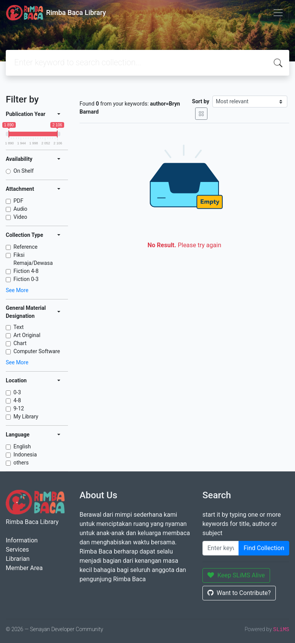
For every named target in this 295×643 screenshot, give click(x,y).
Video (20, 217)
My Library (25, 416)
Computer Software (36, 351)
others (21, 463)
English (22, 446)
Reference (25, 247)
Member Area (24, 568)
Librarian (18, 558)
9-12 (18, 408)
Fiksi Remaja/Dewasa (33, 259)
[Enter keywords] (220, 548)
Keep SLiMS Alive (236, 575)
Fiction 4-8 (25, 271)
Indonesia (25, 454)
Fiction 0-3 (25, 279)
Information (22, 540)
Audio (20, 209)
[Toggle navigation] (278, 12)
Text (18, 327)
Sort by (200, 101)
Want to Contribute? (239, 593)
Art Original (26, 335)
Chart (20, 343)
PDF (18, 201)
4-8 (17, 400)
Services (17, 549)
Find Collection (264, 548)
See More (17, 290)
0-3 (17, 392)
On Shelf (23, 171)
